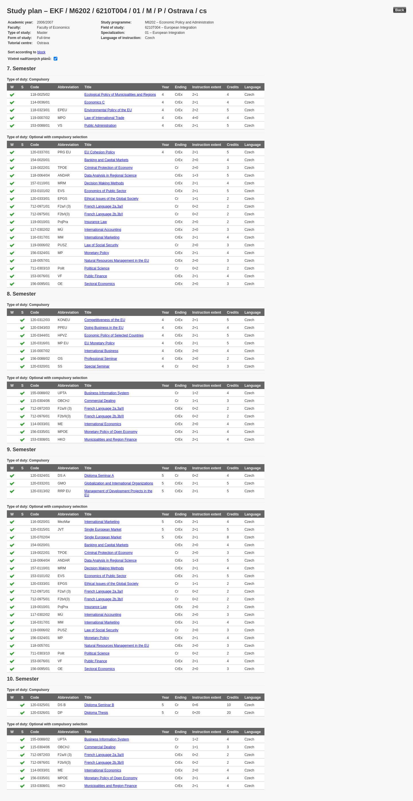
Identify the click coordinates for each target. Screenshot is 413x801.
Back (399, 10)
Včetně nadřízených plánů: (29, 59)
